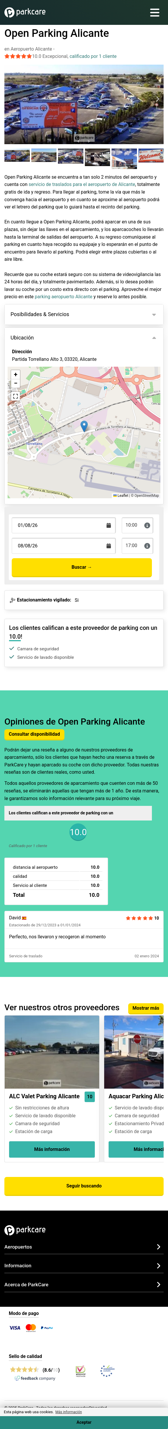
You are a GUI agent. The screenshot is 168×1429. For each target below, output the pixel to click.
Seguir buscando (84, 1186)
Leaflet (120, 496)
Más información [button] (68, 1412)
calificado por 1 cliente (93, 56)
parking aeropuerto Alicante (63, 296)
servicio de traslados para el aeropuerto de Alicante (82, 184)
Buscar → (81, 567)
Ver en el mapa (31, 391)
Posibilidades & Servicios (40, 314)
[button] (84, 426)
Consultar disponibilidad (34, 734)
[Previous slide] (10, 99)
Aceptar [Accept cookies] (84, 1422)
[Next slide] (157, 99)
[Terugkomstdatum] (64, 525)
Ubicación (22, 338)
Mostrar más (146, 1008)
